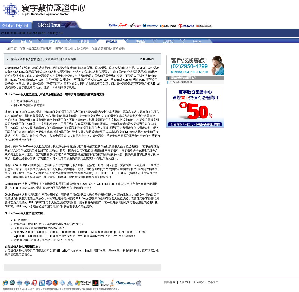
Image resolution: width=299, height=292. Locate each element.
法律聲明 (184, 282)
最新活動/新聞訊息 (40, 48)
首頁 (22, 48)
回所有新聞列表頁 (181, 82)
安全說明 (199, 282)
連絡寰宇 (212, 282)
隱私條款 (169, 282)
